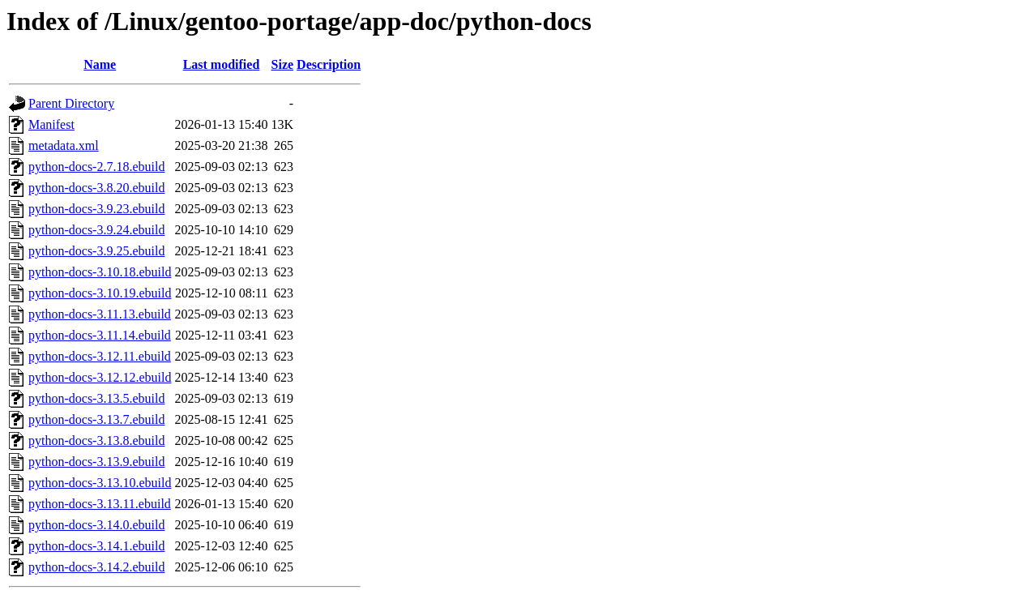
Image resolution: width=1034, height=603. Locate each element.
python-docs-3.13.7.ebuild (96, 419)
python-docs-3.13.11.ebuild (99, 504)
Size (282, 64)
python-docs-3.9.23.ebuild (96, 209)
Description (329, 64)
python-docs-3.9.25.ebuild (96, 251)
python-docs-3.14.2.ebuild (96, 567)
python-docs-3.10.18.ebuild (99, 272)
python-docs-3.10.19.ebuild (99, 293)
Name (99, 64)
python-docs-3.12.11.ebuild (99, 356)
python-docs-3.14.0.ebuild (96, 525)
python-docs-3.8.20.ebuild (96, 188)
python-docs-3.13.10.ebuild (99, 483)
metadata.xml (63, 145)
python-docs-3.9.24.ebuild (96, 230)
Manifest (51, 124)
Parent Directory (71, 103)
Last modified (221, 64)
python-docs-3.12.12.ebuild (99, 377)
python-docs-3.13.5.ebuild (96, 398)
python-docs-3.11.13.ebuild (99, 314)
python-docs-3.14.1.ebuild (96, 546)
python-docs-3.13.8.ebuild (96, 440)
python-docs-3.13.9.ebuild (96, 461)
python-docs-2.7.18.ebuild (96, 166)
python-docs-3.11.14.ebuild (99, 335)
